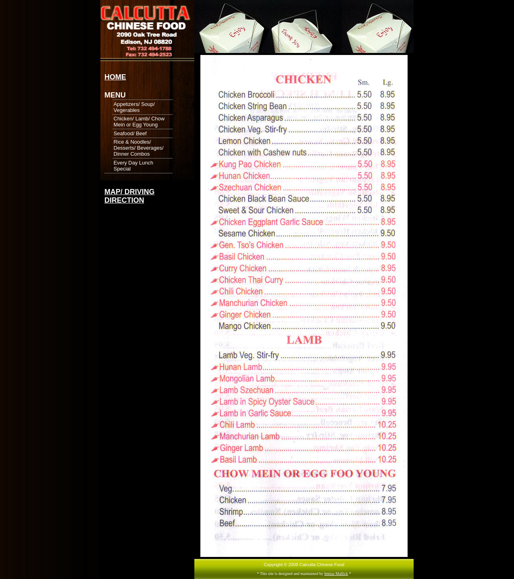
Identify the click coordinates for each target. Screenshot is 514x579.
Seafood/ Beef (130, 133)
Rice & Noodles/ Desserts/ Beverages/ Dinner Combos (138, 148)
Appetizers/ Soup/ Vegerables (134, 107)
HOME (115, 77)
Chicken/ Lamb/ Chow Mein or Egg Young (139, 122)
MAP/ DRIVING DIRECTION (129, 196)
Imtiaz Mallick (336, 573)
